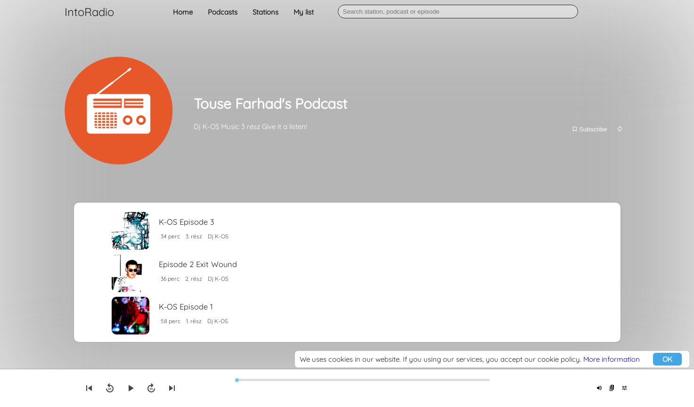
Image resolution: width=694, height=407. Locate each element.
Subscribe (589, 129)
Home (183, 12)
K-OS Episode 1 (186, 306)
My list (304, 12)
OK (667, 359)
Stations (265, 12)
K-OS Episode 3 (186, 222)
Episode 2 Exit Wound (198, 264)
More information (611, 359)
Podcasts (222, 12)
